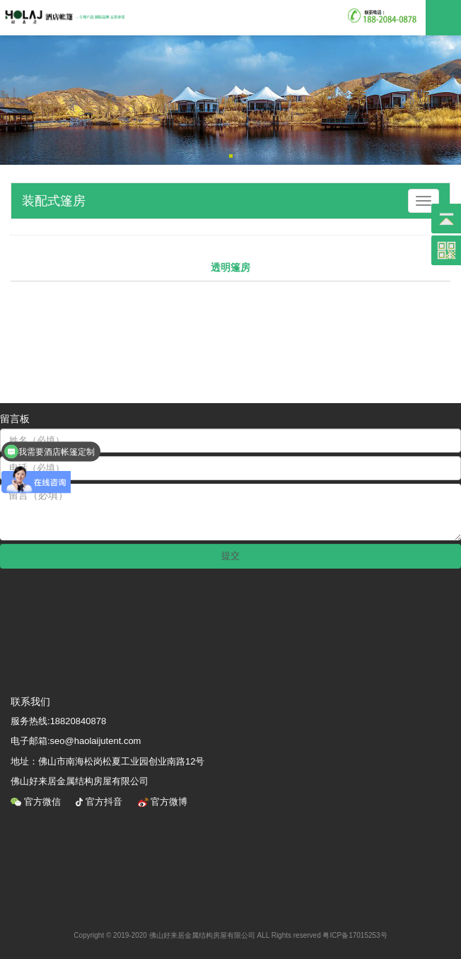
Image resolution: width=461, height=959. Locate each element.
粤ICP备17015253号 (354, 935)
